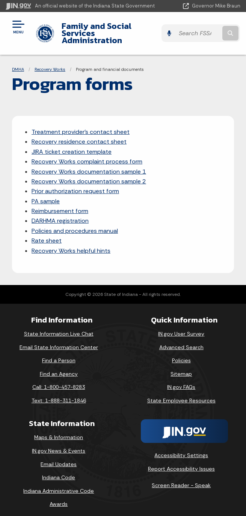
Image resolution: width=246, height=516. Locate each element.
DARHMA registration (60, 214)
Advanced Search (181, 339)
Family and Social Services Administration (113, 29)
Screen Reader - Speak (181, 477)
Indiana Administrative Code (58, 483)
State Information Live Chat (59, 326)
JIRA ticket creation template (72, 144)
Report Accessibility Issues (181, 461)
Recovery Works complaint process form (87, 154)
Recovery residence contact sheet (79, 134)
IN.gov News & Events (58, 443)
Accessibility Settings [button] (181, 448)
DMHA (18, 61)
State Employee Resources (181, 393)
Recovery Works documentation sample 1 (89, 164)
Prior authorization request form (75, 184)
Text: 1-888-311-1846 (59, 393)
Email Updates (59, 456)
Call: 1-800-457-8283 (58, 379)
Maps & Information (58, 430)
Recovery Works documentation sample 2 (89, 174)
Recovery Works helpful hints (71, 243)
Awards (59, 497)
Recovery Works (50, 61)
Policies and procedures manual (75, 224)
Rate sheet (47, 233)
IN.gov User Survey (181, 326)
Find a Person (58, 353)
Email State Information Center (59, 339)
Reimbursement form (60, 204)
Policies (181, 353)
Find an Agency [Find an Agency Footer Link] (59, 366)
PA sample (46, 194)
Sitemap (181, 366)
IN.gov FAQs (181, 379)
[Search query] (207, 29)
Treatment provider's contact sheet (81, 125)
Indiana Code (58, 470)
